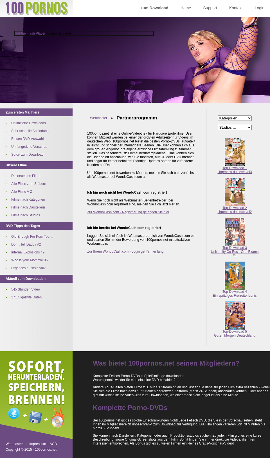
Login (259, 8)
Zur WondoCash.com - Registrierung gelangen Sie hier (128, 212)
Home (186, 8)
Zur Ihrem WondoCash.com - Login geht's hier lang (125, 251)
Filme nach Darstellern (28, 207)
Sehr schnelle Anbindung (30, 131)
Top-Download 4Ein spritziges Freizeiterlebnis (234, 292)
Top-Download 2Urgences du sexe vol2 (234, 208)
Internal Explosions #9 (27, 252)
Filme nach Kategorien (28, 199)
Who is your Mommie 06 (29, 260)
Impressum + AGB (43, 444)
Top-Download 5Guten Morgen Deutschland (234, 332)
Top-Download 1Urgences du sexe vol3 (234, 168)
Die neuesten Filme (25, 176)
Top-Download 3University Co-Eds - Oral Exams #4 (234, 250)
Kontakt (235, 8)
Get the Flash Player (30, 33)
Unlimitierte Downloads (28, 123)
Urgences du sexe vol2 (28, 268)
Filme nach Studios (25, 215)
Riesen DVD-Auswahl (27, 139)
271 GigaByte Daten (26, 297)
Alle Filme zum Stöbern (28, 184)
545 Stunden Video (25, 289)
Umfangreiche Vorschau (29, 147)
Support (210, 8)
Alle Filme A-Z (21, 192)
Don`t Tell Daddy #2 (26, 244)
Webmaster (98, 118)
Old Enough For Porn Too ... (32, 237)
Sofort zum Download (27, 155)
